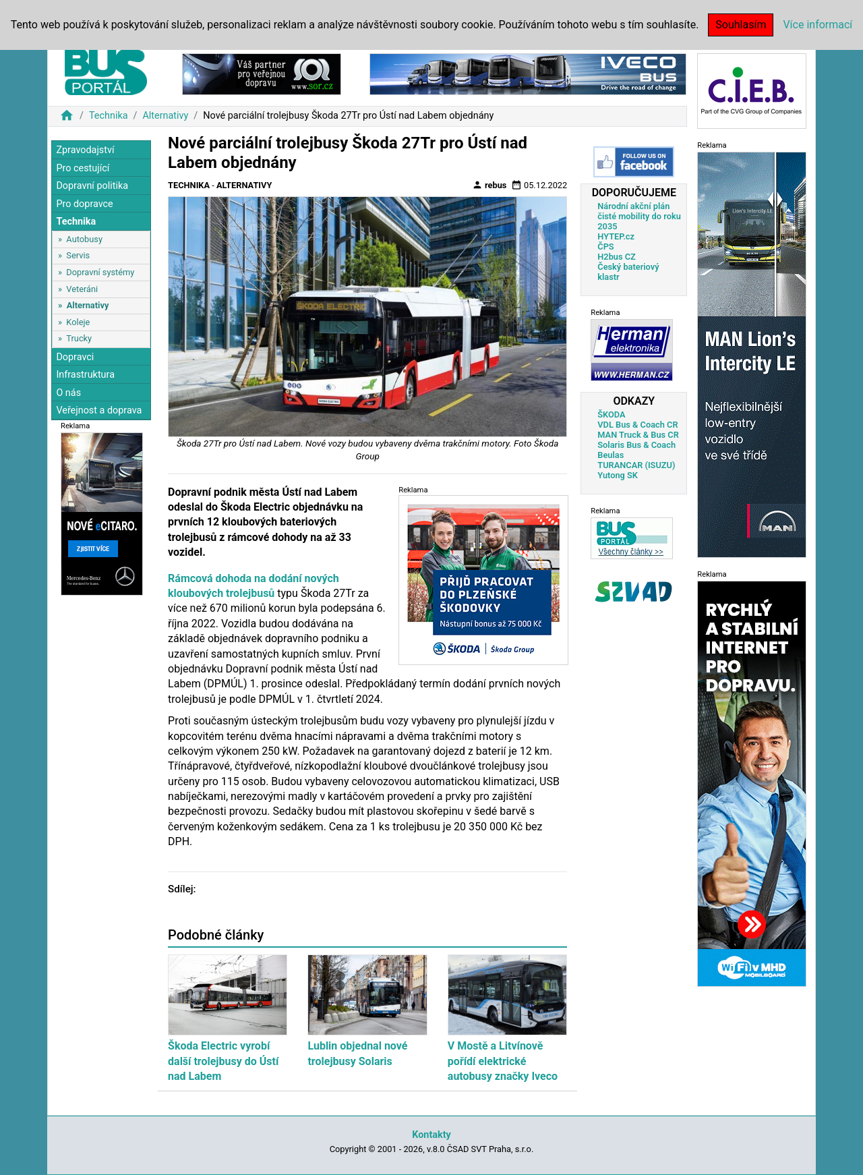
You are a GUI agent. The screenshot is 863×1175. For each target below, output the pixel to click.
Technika (108, 115)
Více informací (817, 24)
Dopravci (75, 357)
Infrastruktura (85, 374)
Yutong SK (617, 475)
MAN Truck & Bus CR (638, 435)
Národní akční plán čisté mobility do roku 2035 (639, 216)
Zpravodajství (85, 150)
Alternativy (165, 115)
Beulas (610, 455)
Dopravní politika (92, 186)
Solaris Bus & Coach (636, 445)
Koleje (78, 322)
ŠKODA (611, 414)
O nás (68, 393)
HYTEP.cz (615, 236)
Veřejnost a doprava (99, 410)
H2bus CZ (616, 257)
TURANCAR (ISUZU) (636, 465)
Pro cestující (82, 168)
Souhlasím (740, 24)
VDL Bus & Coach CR (637, 425)
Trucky (79, 338)
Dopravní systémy (100, 272)
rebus (489, 184)
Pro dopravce (84, 204)
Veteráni (82, 289)
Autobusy (84, 239)
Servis (78, 255)
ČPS (605, 246)
